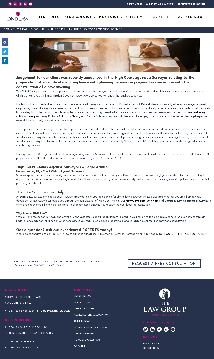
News (178, 17)
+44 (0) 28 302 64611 (22, 311)
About (56, 17)
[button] (5, 42)
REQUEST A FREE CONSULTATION (185, 234)
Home (43, 17)
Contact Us (194, 17)
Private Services (110, 17)
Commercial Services (80, 17)
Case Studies (161, 17)
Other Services (136, 17)
